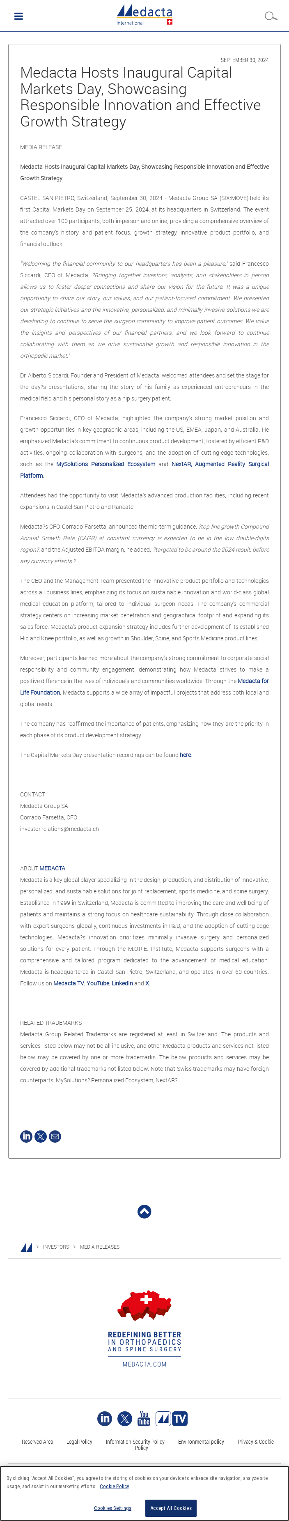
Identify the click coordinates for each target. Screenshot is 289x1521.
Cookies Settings (112, 1508)
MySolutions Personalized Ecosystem (105, 464)
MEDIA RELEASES (99, 1246)
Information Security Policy (135, 1441)
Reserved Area (37, 1441)
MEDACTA (52, 868)
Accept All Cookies (170, 1508)
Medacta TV (68, 983)
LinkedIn (122, 983)
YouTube (98, 983)
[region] (144, 1493)
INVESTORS (56, 1246)
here (185, 755)
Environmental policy (201, 1441)
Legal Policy (79, 1441)
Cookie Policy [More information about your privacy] (114, 1486)
